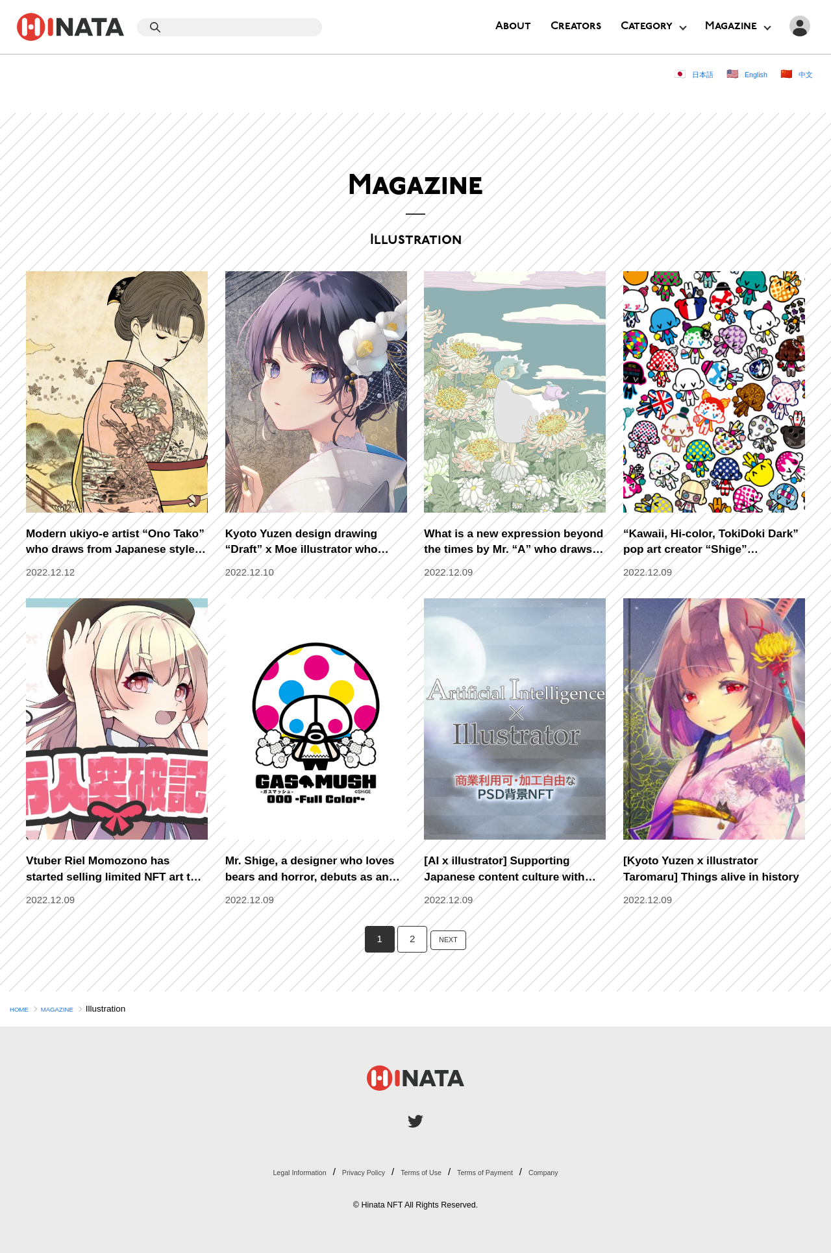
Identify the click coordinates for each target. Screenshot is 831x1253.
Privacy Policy (348, 1171)
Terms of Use (423, 1171)
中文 (803, 73)
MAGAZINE (72, 1009)
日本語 (684, 73)
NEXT (449, 938)
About (513, 26)
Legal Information (265, 1171)
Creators (576, 26)
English (746, 73)
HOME (23, 1009)
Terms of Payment (506, 1171)
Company (582, 1171)
